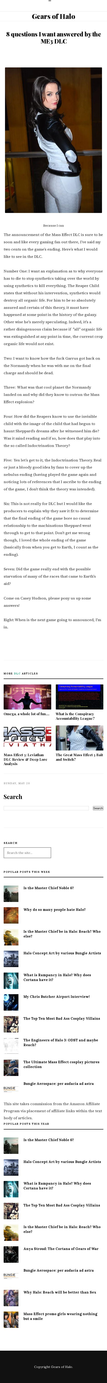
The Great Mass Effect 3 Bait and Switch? (79, 743)
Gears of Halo (53, 16)
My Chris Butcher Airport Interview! (56, 996)
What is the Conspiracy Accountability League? (79, 702)
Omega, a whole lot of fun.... (27, 700)
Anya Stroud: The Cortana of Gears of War (61, 1249)
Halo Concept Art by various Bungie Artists (62, 953)
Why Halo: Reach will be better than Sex (59, 1292)
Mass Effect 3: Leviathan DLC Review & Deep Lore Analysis (27, 745)
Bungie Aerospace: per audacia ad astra (58, 1083)
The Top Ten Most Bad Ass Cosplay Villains (61, 1018)
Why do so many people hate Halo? (54, 909)
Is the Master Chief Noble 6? (48, 888)
